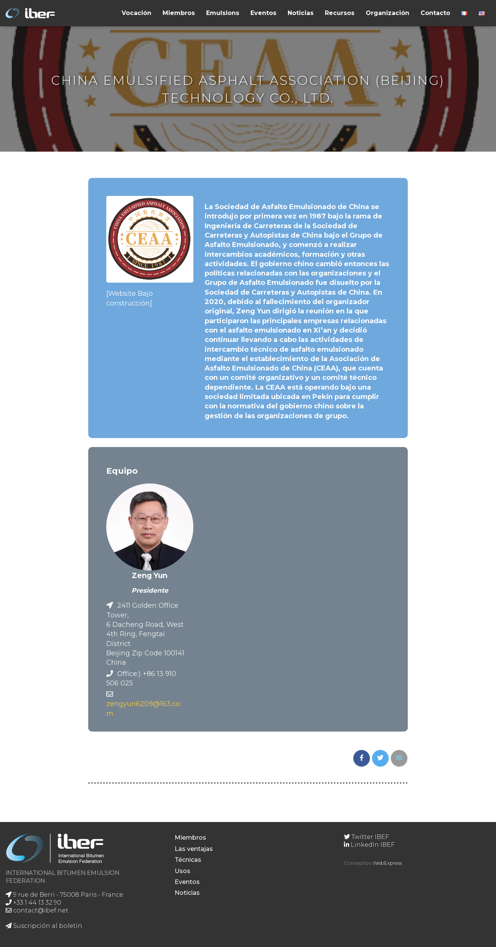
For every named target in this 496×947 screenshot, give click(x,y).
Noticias (301, 13)
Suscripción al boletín (44, 925)
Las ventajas (194, 848)
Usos (182, 871)
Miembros (179, 13)
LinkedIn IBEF (369, 844)
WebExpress (387, 863)
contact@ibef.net (37, 910)
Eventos (263, 13)
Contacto (435, 13)
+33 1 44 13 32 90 (33, 902)
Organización (387, 13)
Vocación (136, 13)
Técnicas (188, 859)
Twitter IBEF (366, 836)
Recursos (339, 13)
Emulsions (222, 13)
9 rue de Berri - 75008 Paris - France (64, 894)
